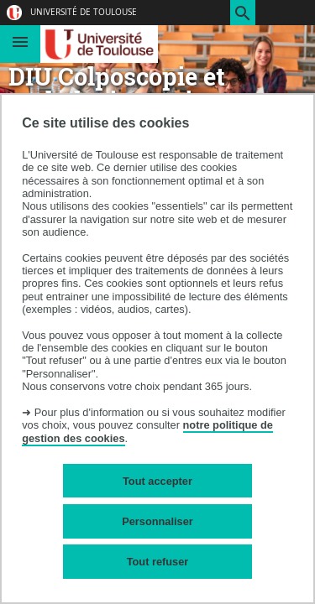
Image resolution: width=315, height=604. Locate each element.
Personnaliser (157, 521)
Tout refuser (158, 561)
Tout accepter (157, 481)
